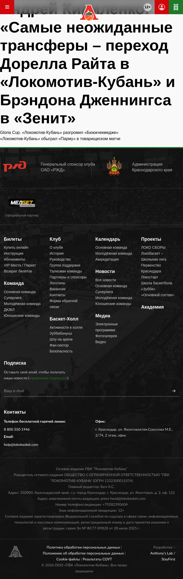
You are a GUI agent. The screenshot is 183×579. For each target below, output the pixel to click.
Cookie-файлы (68, 559)
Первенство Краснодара (151, 268)
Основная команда (20, 292)
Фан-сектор (59, 345)
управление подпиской (48, 378)
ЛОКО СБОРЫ (153, 247)
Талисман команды (66, 271)
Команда (14, 283)
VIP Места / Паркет (20, 265)
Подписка (15, 363)
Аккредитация (107, 259)
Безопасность (61, 351)
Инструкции (13, 253)
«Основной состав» (157, 295)
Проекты (151, 239)
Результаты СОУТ (97, 559)
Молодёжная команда (22, 304)
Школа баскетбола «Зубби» (156, 286)
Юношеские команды (22, 315)
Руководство (60, 259)
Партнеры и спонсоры (68, 277)
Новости (105, 271)
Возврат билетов (18, 271)
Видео (100, 342)
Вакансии (58, 289)
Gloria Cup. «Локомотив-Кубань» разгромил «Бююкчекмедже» (59, 132)
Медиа (102, 315)
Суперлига (12, 298)
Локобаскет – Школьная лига (154, 256)
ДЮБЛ (9, 310)
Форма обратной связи (64, 304)
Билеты (13, 239)
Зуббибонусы (61, 333)
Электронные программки (106, 327)
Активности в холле (66, 327)
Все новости (105, 280)
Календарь (107, 239)
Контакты (57, 295)
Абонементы (14, 259)
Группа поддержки (65, 265)
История (57, 253)
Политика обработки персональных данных (84, 547)
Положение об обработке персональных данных (84, 553)
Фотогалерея (106, 336)
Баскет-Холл (64, 318)
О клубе (56, 247)
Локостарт (149, 277)
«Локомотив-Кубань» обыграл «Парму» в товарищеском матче (60, 138)
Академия (152, 307)
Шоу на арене (61, 339)
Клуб (55, 239)
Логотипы (57, 283)
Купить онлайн (16, 247)
